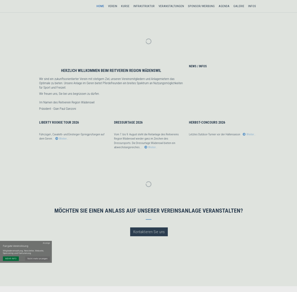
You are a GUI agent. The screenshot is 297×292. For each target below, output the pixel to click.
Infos (252, 6)
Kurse (125, 6)
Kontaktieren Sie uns (149, 232)
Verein (112, 6)
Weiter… (61, 139)
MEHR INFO (11, 258)
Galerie (238, 6)
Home (100, 6)
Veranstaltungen (171, 6)
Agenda (224, 6)
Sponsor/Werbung (201, 6)
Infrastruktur (144, 6)
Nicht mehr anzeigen (37, 258)
